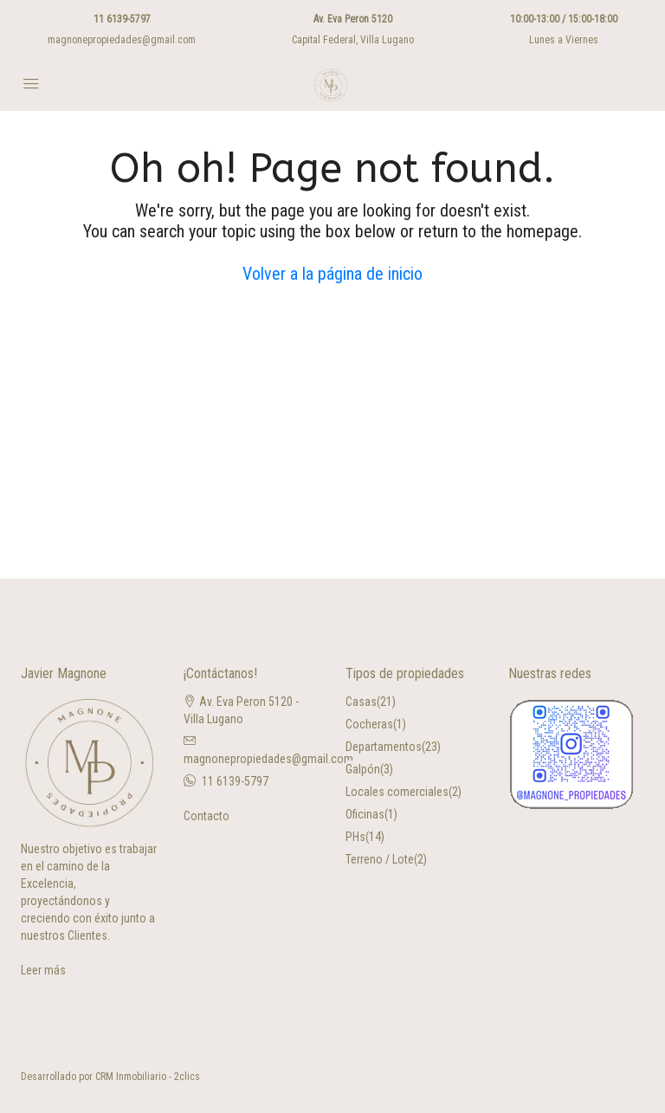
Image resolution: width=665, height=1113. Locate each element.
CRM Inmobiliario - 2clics (147, 1077)
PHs (355, 837)
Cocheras (369, 724)
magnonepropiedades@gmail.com (122, 40)
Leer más (43, 970)
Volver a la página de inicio (332, 273)
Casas (361, 702)
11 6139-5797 (122, 19)
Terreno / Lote (379, 859)
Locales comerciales (397, 792)
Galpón (362, 769)
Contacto (206, 816)
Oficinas (364, 814)
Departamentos (383, 747)
